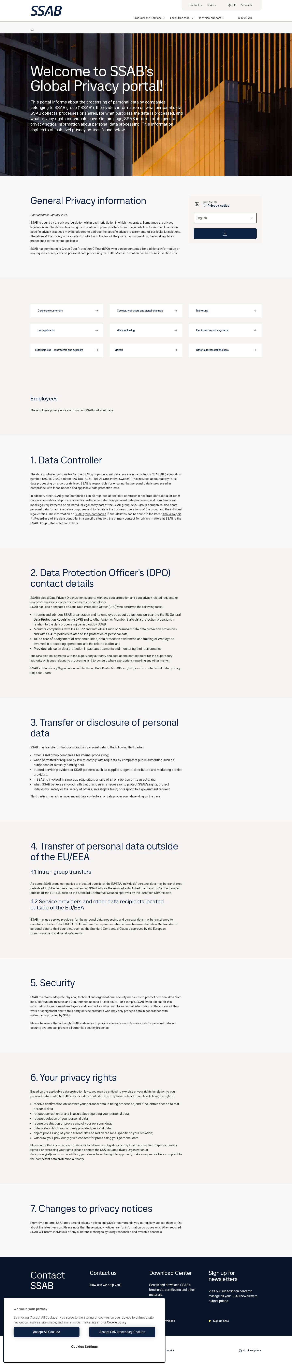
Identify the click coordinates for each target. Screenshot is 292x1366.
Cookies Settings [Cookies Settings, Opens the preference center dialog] (84, 1347)
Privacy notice (216, 206)
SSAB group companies (92, 514)
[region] (84, 1330)
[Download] (225, 233)
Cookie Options (250, 1350)
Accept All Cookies (47, 1332)
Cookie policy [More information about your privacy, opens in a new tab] (116, 1322)
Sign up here (219, 1321)
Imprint (170, 1350)
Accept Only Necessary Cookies (121, 1332)
